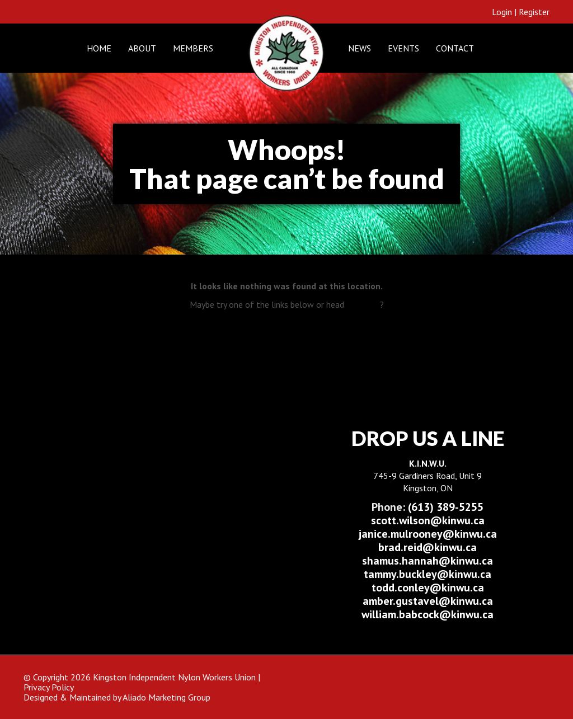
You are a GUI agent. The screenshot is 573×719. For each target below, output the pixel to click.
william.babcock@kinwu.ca (427, 614)
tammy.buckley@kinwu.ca (427, 574)
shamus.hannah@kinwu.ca (427, 560)
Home (99, 48)
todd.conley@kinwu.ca (428, 587)
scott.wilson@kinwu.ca (428, 520)
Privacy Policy (49, 687)
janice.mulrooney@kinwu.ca (428, 534)
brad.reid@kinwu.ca (427, 547)
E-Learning (301, 329)
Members (193, 48)
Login (502, 11)
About (142, 48)
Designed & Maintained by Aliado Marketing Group (117, 697)
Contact (455, 48)
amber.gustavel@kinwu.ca (428, 601)
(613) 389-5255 (427, 507)
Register (534, 11)
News (359, 48)
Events (403, 48)
